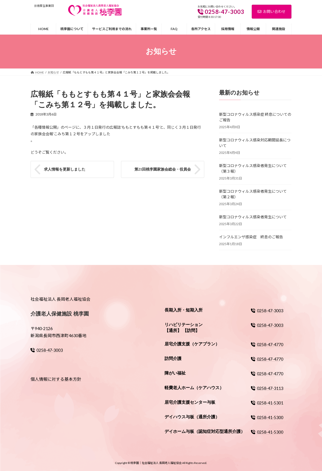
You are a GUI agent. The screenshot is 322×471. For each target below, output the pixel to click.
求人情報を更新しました (64, 169)
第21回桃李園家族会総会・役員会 (162, 169)
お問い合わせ (272, 11)
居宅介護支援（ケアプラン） (192, 344)
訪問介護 (173, 358)
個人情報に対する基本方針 (56, 379)
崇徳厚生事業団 (44, 6)
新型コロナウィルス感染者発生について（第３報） (253, 168)
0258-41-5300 (267, 417)
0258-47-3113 (267, 388)
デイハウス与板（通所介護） (192, 417)
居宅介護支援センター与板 (190, 402)
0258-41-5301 (267, 402)
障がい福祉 (175, 373)
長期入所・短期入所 (184, 310)
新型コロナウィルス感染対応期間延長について (255, 142)
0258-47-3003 (47, 350)
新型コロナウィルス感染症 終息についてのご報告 (255, 117)
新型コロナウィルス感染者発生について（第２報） (253, 194)
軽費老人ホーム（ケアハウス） (194, 387)
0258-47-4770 (267, 344)
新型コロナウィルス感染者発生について (253, 216)
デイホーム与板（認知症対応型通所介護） (205, 431)
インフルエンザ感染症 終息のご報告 (251, 236)
